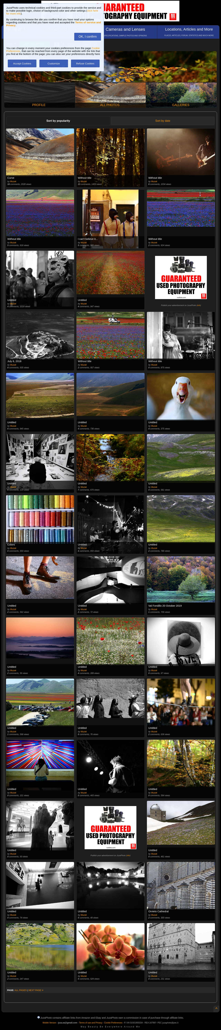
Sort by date (162, 120)
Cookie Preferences (113, 1023)
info (198, 305)
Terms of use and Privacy (90, 1023)
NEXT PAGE (35, 990)
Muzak (13, 181)
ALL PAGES (21, 990)
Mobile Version (49, 1023)
